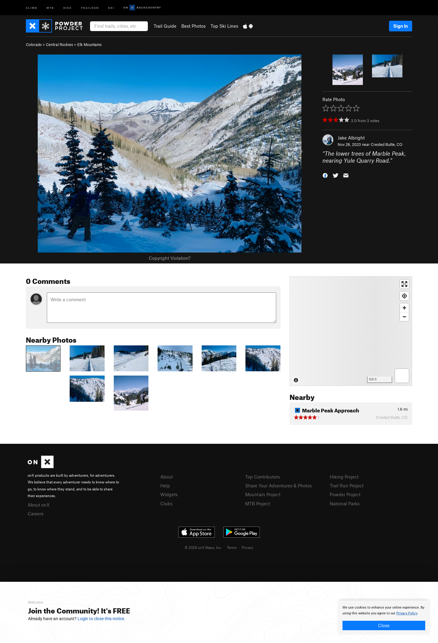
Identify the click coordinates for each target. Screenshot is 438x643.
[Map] (351, 331)
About (166, 476)
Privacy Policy (406, 613)
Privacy (247, 547)
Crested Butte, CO (386, 144)
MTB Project (257, 503)
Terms (232, 547)
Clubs (166, 503)
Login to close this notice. (101, 618)
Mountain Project (262, 494)
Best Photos (193, 26)
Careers (35, 513)
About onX (39, 504)
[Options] (402, 376)
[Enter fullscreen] (404, 284)
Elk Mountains (89, 44)
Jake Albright (351, 137)
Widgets (169, 494)
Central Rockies (59, 44)
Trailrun (90, 7)
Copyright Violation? (169, 258)
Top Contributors (262, 476)
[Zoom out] (404, 316)
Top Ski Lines (224, 26)
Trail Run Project (346, 485)
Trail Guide (165, 26)
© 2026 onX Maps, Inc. (203, 547)
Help (165, 485)
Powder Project (345, 494)
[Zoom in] (404, 307)
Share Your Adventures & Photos (278, 485)
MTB (50, 7)
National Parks (345, 503)
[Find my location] (404, 295)
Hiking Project (344, 476)
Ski (111, 7)
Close (384, 625)
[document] (383, 617)
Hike (67, 7)
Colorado (34, 44)
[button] (325, 174)
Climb (31, 7)
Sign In (400, 26)
